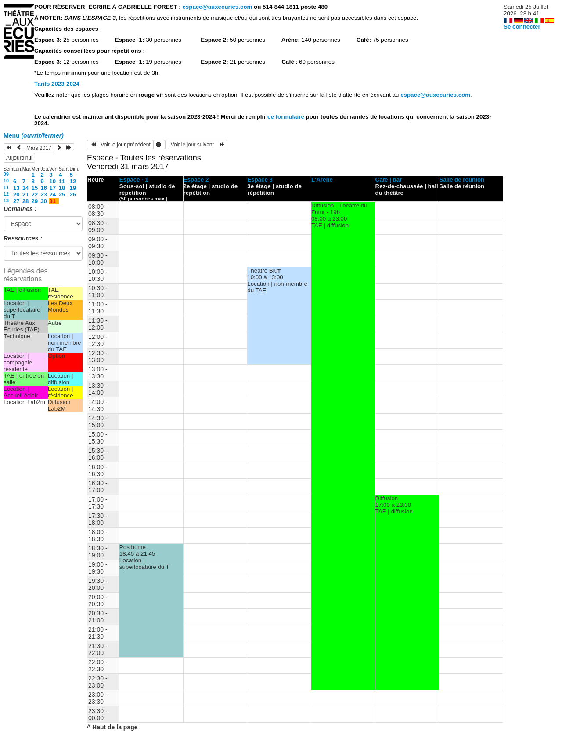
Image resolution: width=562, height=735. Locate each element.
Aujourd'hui (19, 158)
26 (73, 194)
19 (73, 188)
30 (43, 201)
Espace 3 (260, 179)
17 (52, 188)
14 (25, 188)
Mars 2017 (38, 148)
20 (16, 194)
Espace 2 (196, 179)
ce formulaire (286, 116)
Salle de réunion (461, 179)
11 (62, 181)
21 (25, 194)
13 (16, 188)
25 (62, 194)
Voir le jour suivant (196, 145)
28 (25, 201)
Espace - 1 (133, 179)
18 (62, 188)
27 (16, 201)
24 (52, 194)
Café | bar (388, 179)
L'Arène (322, 179)
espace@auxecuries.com (217, 7)
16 (43, 188)
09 (6, 174)
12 (73, 181)
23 (43, 194)
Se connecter (522, 26)
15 (34, 188)
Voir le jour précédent (120, 145)
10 (6, 180)
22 (34, 194)
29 (34, 201)
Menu (34, 135)
